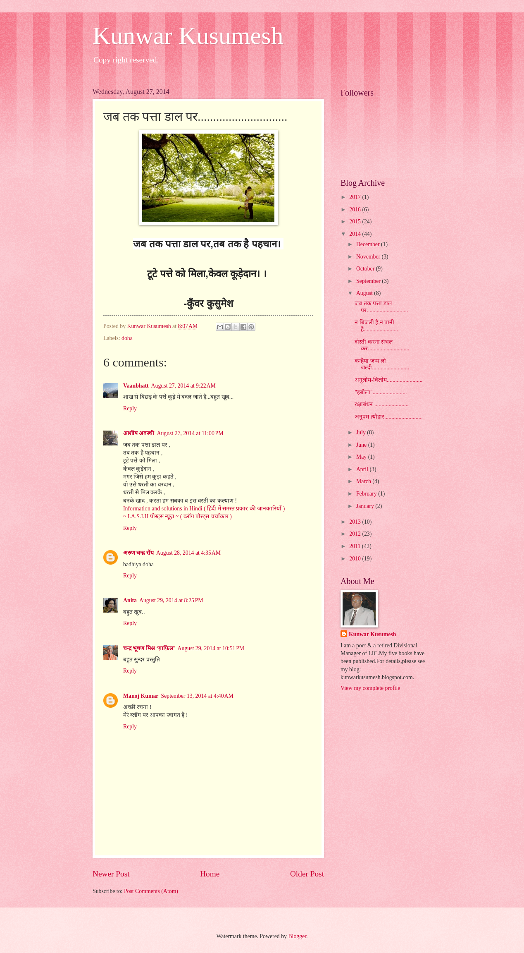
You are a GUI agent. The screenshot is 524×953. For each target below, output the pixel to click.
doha (127, 338)
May (362, 457)
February (367, 494)
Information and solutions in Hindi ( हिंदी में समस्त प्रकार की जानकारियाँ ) (204, 508)
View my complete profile (370, 688)
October (366, 269)
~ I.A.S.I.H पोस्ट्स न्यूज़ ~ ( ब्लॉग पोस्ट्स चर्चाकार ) (177, 516)
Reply (130, 408)
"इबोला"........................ (381, 392)
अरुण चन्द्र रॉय (138, 553)
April (363, 469)
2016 (355, 209)
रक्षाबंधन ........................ (381, 404)
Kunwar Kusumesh (188, 35)
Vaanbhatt (136, 386)
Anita (130, 600)
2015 (355, 221)
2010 (355, 559)
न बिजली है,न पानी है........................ (376, 326)
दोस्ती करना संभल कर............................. (382, 345)
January (365, 506)
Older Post (307, 873)
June (362, 445)
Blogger (297, 936)
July (361, 432)
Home (209, 873)
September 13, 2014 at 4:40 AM (197, 696)
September (369, 281)
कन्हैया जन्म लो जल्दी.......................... (382, 364)
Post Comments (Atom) (151, 891)
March (364, 481)
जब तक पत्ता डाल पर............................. (381, 307)
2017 (355, 197)
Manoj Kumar (140, 696)
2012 (355, 534)
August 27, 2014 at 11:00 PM (190, 433)
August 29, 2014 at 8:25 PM (171, 600)
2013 (355, 522)
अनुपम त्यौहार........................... (389, 417)
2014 (355, 234)
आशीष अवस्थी (138, 433)
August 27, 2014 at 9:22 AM (183, 386)
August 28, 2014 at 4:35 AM (188, 553)
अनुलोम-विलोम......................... (388, 380)
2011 (355, 546)
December (368, 244)
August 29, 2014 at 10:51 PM (211, 648)
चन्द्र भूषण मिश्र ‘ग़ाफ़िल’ (149, 648)
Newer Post (111, 873)
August (365, 293)
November (369, 257)
